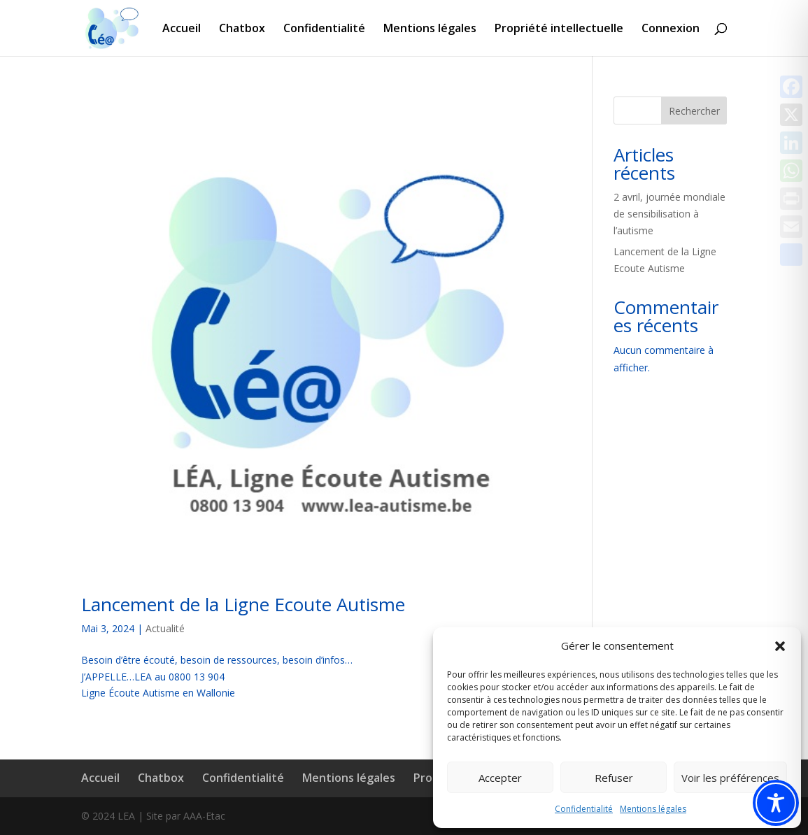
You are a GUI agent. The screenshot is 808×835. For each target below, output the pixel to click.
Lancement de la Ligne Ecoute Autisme (243, 604)
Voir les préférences (730, 778)
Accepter (500, 778)
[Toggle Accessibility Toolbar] (776, 803)
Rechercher (694, 110)
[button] (780, 646)
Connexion (671, 29)
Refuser (614, 778)
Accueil (181, 29)
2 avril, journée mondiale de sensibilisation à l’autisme (669, 213)
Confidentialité (584, 809)
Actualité (165, 628)
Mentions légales (653, 809)
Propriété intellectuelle (559, 29)
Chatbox (242, 29)
